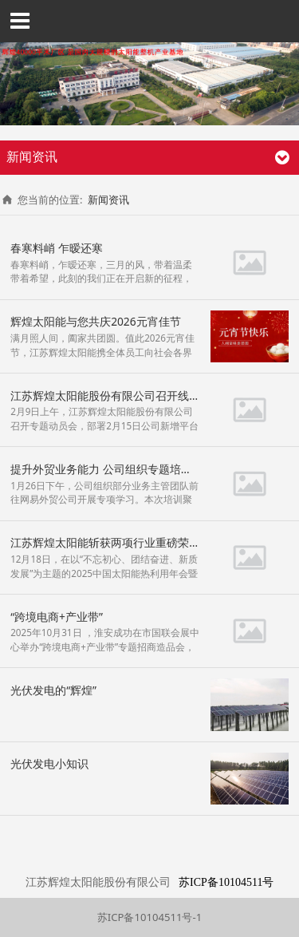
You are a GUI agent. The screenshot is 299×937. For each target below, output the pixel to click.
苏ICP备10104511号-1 (149, 917)
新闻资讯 (108, 199)
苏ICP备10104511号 (226, 882)
